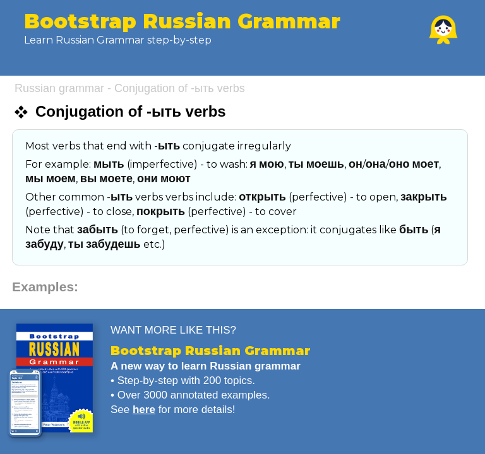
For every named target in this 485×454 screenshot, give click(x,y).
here (144, 410)
